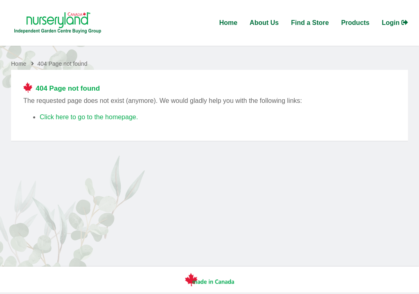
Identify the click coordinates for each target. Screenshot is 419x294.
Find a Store (310, 22)
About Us (264, 22)
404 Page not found (62, 64)
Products (355, 22)
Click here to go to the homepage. (89, 117)
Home (228, 22)
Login (395, 22)
